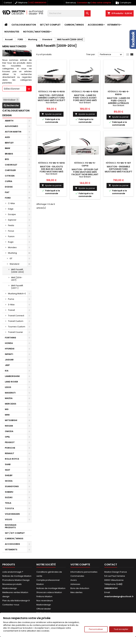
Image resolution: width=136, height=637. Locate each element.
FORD (8, 197)
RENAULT (9, 453)
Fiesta (11, 225)
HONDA (9, 343)
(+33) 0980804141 (37, 2)
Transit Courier (15, 332)
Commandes (77, 575)
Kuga (10, 241)
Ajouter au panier (51, 114)
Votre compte (80, 564)
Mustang (12, 252)
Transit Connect (16, 315)
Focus (11, 230)
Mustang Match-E (17, 293)
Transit (11, 310)
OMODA (9, 431)
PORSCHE (10, 447)
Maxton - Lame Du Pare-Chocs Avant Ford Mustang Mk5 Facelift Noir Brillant (85, 99)
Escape (12, 214)
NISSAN (9, 425)
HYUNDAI (9, 348)
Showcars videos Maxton (49, 592)
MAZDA (8, 398)
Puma (11, 299)
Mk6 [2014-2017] (16, 279)
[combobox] (17, 88)
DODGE (9, 186)
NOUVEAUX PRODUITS (10, 526)
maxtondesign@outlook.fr (119, 596)
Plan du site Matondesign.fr (16, 600)
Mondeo (12, 247)
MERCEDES (10, 403)
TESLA (8, 502)
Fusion (11, 236)
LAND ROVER (11, 381)
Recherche (11, 105)
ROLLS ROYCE (12, 458)
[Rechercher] (69, 13)
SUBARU (9, 491)
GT (11, 258)
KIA (6, 370)
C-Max (11, 203)
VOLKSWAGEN (12, 513)
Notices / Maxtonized (36, 31)
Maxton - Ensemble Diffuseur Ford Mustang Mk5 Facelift (118, 169)
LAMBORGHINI (12, 376)
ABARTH (9, 120)
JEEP (7, 365)
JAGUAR (9, 359)
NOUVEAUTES (11, 31)
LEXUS (8, 387)
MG (7, 409)
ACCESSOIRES (95, 24)
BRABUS (9, 153)
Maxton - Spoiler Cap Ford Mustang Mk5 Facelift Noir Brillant (85, 172)
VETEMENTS (113, 24)
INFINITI (9, 354)
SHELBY (8, 475)
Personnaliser (96, 629)
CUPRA (8, 181)
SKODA (8, 480)
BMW (7, 148)
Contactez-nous (10, 604)
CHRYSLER (10, 170)
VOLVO (8, 519)
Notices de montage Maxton (16, 575)
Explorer (12, 219)
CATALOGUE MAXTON (24, 24)
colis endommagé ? (12, 571)
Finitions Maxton (44, 596)
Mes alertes (76, 592)
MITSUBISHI (11, 420)
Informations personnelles (83, 571)
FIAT (7, 192)
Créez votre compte (100, 2)
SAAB (7, 464)
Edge (10, 208)
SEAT (7, 469)
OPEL (7, 436)
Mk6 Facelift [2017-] (17, 287)
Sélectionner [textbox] (12, 88)
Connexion (82, 2)
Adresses (75, 584)
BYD (7, 159)
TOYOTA (9, 508)
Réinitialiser (10, 99)
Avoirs (73, 580)
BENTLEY (9, 142)
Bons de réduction (79, 588)
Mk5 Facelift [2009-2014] (17, 270)
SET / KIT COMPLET (50, 24)
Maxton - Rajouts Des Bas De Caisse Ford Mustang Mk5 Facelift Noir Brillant (51, 170)
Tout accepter (121, 629)
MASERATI (10, 392)
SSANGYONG (12, 486)
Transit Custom (15, 321)
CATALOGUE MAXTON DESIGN (15, 113)
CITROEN (9, 175)
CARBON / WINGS (74, 24)
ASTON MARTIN (13, 131)
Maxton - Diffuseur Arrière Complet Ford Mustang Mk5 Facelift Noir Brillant (51, 99)
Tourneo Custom (16, 326)
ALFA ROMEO (11, 126)
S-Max (11, 304)
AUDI (7, 137)
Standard (14, 263)
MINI (7, 414)
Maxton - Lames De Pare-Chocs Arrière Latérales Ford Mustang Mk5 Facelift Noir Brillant (118, 103)
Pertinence (111, 55)
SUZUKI (8, 497)
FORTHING (10, 337)
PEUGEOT (10, 442)
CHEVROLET (11, 164)
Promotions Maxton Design (16, 580)
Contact (8, 2)
